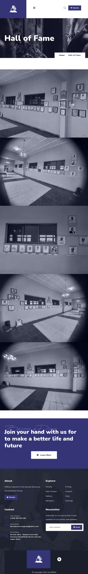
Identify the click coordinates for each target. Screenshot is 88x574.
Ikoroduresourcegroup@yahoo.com (24, 526)
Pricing (68, 487)
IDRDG (53, 572)
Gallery (49, 496)
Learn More (44, 455)
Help (67, 496)
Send (76, 527)
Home (62, 55)
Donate (75, 8)
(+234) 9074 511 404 (18, 518)
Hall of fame (51, 491)
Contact (68, 491)
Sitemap (69, 501)
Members (50, 501)
